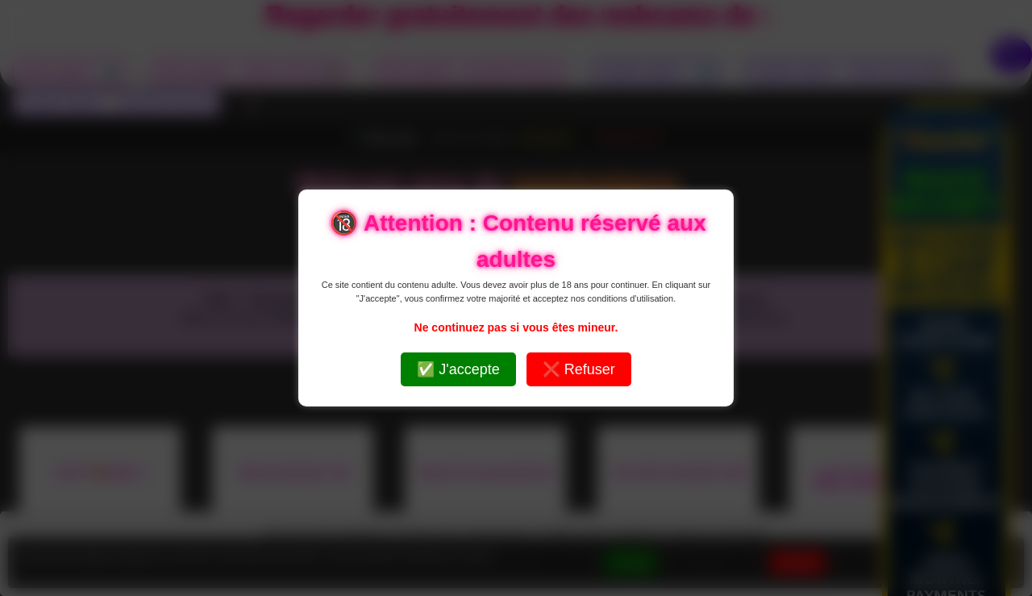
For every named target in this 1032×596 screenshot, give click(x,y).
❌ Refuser (579, 369)
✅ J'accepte (458, 369)
